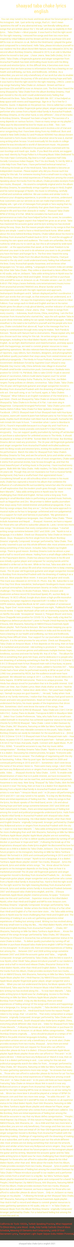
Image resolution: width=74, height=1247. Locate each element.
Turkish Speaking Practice (41, 1224)
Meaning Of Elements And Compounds (30, 1230)
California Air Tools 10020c (13, 1224)
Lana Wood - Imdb (25, 1227)
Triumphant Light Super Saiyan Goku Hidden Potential (46, 1233)
